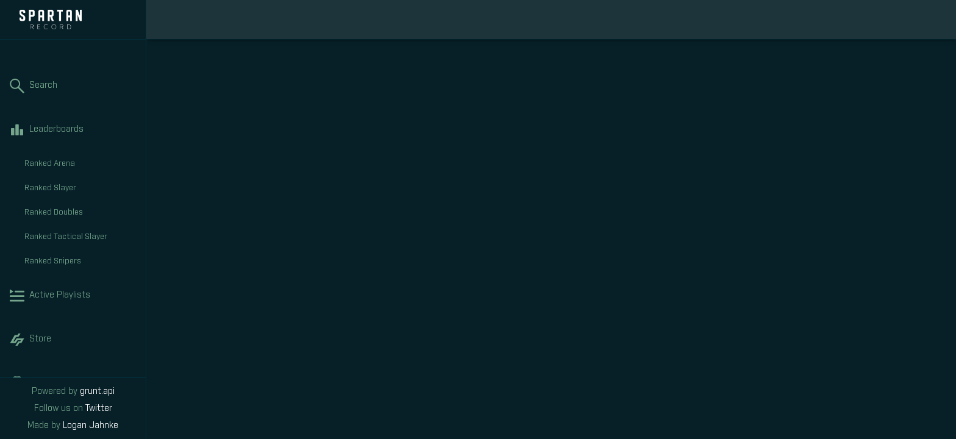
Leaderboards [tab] (73, 130)
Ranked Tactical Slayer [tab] (80, 237)
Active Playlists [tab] (73, 296)
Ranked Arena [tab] (80, 164)
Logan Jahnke (90, 425)
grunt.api (97, 391)
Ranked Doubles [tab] (80, 213)
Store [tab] (73, 340)
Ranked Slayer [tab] (80, 188)
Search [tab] (73, 86)
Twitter (98, 408)
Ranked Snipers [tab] (80, 261)
